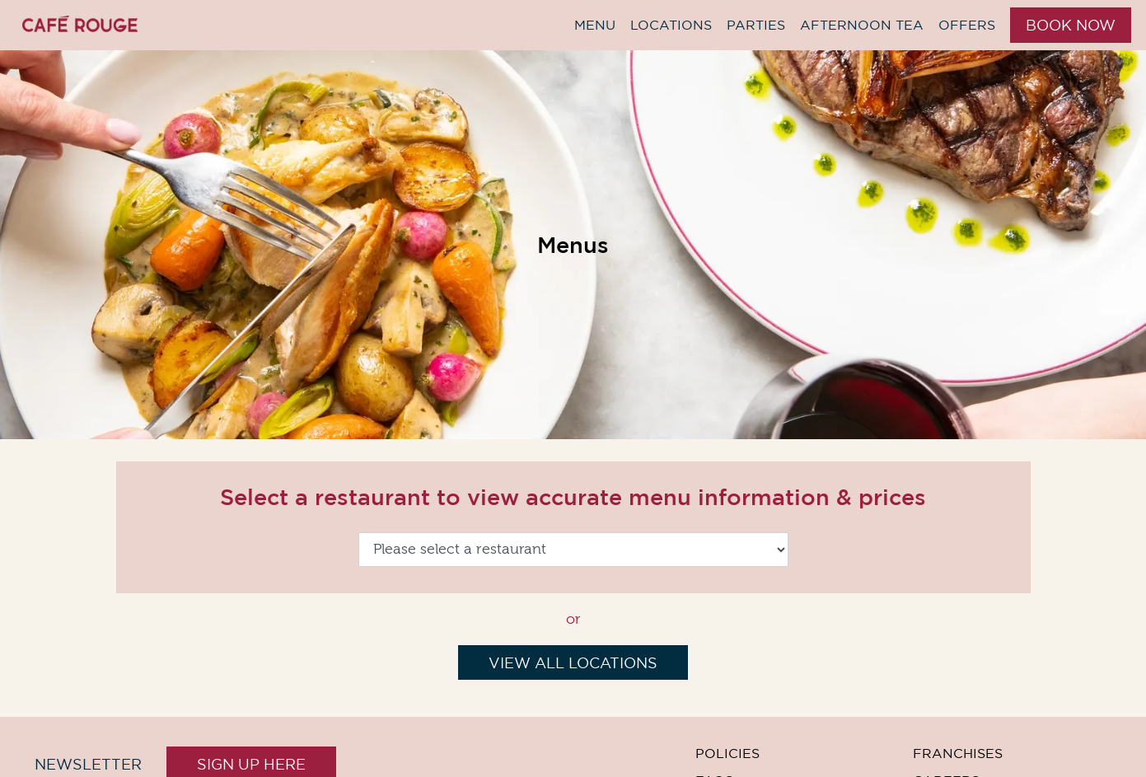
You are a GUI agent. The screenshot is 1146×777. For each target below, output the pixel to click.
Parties (756, 25)
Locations (671, 25)
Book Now (1071, 25)
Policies (727, 753)
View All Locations (573, 663)
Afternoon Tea (862, 25)
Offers (966, 25)
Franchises (958, 753)
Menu (594, 25)
